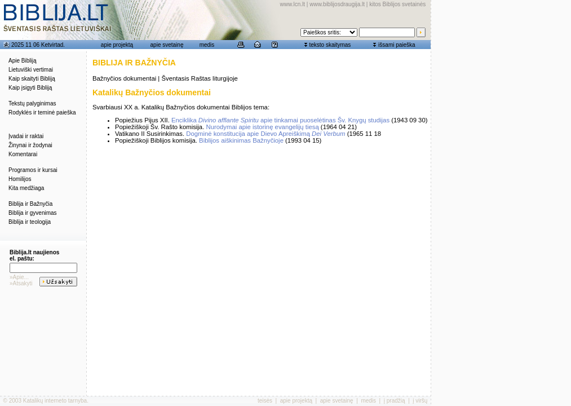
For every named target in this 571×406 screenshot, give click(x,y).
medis (207, 45)
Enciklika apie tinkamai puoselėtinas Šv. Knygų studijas (280, 120)
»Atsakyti (21, 283)
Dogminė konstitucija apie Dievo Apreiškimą (265, 133)
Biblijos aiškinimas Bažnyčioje (241, 140)
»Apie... (19, 277)
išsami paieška (396, 45)
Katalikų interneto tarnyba (55, 401)
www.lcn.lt (292, 4)
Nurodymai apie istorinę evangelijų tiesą (262, 126)
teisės (265, 401)
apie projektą (117, 45)
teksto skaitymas (330, 45)
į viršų (420, 401)
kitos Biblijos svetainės (397, 4)
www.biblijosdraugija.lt (337, 4)
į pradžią (394, 401)
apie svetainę (167, 45)
